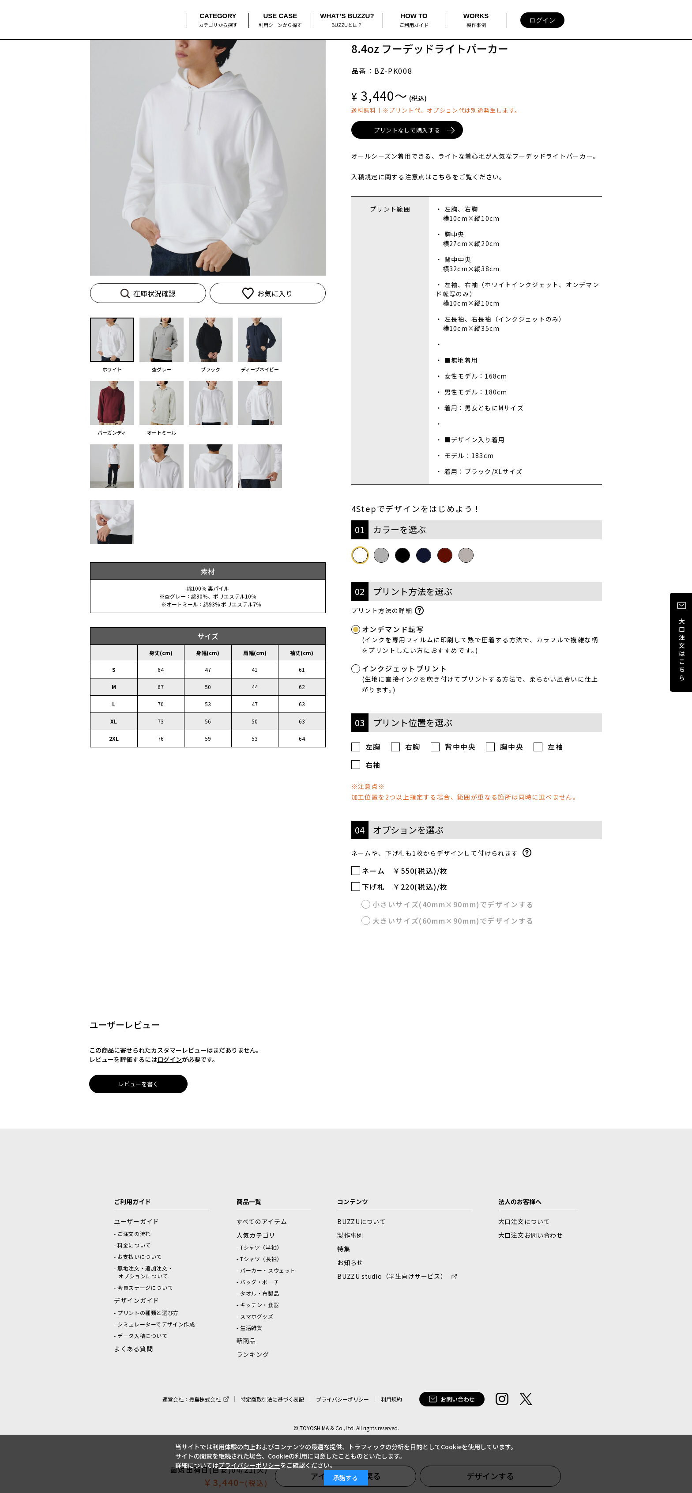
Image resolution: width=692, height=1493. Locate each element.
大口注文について (524, 1223)
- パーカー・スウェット (266, 1272)
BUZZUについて (361, 1223)
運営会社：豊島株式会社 (191, 1401)
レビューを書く (138, 1086)
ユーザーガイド (136, 1223)
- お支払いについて (138, 1258)
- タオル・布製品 (258, 1295)
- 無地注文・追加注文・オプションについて (143, 1273)
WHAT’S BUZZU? (347, 20)
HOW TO (414, 20)
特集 (343, 1250)
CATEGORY (218, 20)
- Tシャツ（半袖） (259, 1249)
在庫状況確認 (148, 293)
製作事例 (350, 1236)
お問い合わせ (452, 1401)
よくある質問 (133, 1350)
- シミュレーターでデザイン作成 (154, 1326)
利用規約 (391, 1401)
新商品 (246, 1342)
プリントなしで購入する (416, 131)
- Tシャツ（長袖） (259, 1260)
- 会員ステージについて (143, 1289)
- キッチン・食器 (258, 1306)
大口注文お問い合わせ (530, 1236)
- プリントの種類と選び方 (146, 1314)
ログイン (542, 20)
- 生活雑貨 (250, 1329)
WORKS (476, 20)
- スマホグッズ (255, 1318)
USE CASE (280, 20)
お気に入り (255, 293)
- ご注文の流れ (132, 1235)
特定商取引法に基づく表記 (272, 1401)
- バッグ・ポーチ (258, 1283)
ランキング (253, 1356)
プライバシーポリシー (342, 1401)
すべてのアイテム (262, 1223)
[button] (312, 156)
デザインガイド (136, 1302)
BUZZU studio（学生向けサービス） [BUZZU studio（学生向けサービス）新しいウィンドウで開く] (392, 1277)
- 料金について (132, 1246)
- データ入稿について (141, 1337)
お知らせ (350, 1264)
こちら (442, 178)
